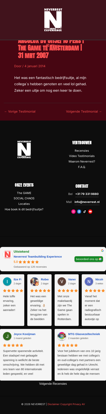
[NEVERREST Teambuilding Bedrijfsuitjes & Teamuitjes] (53, 19)
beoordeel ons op (87, 258)
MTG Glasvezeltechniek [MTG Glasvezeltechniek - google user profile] (84, 334)
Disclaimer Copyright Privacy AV (66, 404)
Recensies (82, 150)
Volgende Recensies (53, 383)
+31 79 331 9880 (87, 194)
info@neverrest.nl (87, 202)
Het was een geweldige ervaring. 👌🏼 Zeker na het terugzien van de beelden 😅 (38, 308)
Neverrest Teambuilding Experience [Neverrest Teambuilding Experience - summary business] (38, 256)
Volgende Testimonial (84, 111)
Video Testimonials (82, 156)
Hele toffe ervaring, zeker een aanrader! (9, 303)
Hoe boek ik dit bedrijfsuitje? (24, 209)
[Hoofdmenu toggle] (53, 45)
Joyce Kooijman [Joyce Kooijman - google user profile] (24, 334)
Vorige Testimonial (19, 111)
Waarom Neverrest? (81, 161)
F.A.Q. (82, 167)
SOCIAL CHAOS (24, 198)
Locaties (24, 204)
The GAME (24, 193)
